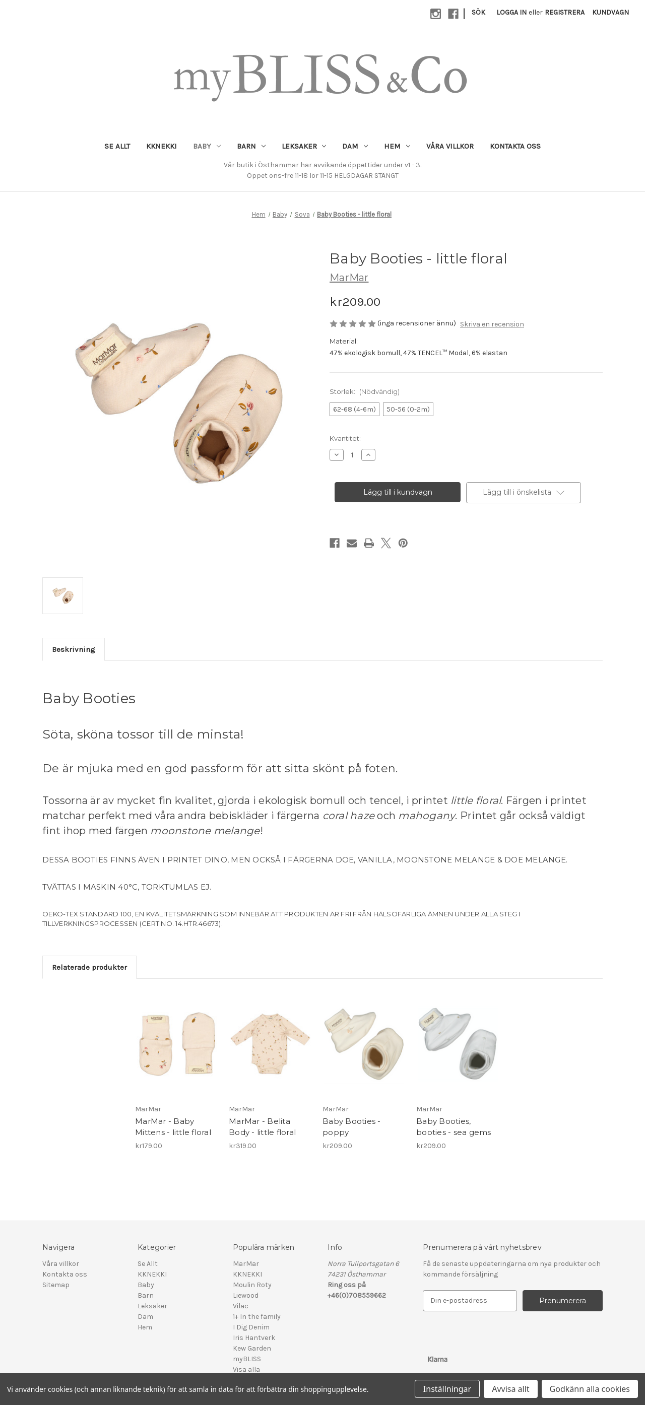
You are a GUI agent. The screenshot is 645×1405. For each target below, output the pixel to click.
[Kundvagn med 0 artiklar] (610, 12)
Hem (397, 146)
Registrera (565, 12)
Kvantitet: (345, 438)
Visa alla (246, 1369)
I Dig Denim (251, 1327)
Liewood (246, 1295)
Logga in (511, 12)
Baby (207, 146)
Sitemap (56, 1285)
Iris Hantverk (254, 1337)
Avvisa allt (510, 1388)
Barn (251, 146)
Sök (478, 12)
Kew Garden (252, 1348)
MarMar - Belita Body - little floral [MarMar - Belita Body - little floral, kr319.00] (262, 1127)
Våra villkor (450, 146)
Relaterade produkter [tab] (89, 967)
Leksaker (304, 146)
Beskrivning (73, 649)
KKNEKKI (161, 146)
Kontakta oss (515, 146)
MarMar (246, 1263)
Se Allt (117, 146)
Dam (355, 146)
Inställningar (447, 1388)
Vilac (240, 1306)
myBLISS (247, 1359)
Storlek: (365, 391)
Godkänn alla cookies (590, 1388)
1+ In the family (257, 1316)
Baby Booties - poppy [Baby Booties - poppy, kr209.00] (351, 1127)
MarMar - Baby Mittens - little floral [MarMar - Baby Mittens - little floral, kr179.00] (173, 1127)
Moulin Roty (252, 1285)
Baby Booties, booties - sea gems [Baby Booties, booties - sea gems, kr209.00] (453, 1127)
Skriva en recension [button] (492, 324)
